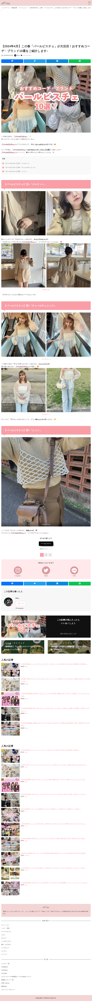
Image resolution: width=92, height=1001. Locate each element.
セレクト (4, 938)
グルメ (3, 935)
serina (26, 870)
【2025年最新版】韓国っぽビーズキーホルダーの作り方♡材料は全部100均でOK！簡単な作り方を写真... (53, 838)
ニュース (4, 954)
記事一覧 (20, 603)
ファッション (27, 55)
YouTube (4, 973)
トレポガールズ (6, 941)
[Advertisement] (46, 27)
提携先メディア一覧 (7, 980)
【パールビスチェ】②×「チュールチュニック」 (19, 167)
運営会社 (4, 986)
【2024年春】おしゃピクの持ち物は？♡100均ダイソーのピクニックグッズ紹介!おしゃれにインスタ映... (53, 868)
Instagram (19, 608)
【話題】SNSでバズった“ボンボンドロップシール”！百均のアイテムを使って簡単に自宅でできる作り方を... (54, 764)
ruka (26, 728)
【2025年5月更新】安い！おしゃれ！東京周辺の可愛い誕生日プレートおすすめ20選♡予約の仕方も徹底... (53, 853)
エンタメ (4, 951)
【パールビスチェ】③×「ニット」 (15, 171)
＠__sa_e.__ (46, 358)
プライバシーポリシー (8, 989)
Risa (26, 666)
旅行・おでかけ (6, 944)
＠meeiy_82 (46, 289)
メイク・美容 (5, 928)
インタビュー (5, 947)
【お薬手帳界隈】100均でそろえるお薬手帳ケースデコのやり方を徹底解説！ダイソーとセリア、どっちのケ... (54, 882)
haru (26, 884)
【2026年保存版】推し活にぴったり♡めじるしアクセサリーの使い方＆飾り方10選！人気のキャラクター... (54, 794)
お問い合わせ (5, 983)
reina (26, 684)
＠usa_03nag (46, 524)
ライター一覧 (5, 963)
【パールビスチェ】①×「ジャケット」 (16, 163)
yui (25, 811)
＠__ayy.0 (23, 233)
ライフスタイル (6, 931)
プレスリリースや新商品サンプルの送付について (16, 976)
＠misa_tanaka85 (68, 233)
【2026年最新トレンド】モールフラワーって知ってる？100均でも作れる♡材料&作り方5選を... (54, 664)
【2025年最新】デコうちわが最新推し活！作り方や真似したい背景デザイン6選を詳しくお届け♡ (51, 809)
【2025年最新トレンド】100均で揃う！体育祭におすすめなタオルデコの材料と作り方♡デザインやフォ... (53, 823)
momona (27, 855)
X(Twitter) (4, 970)
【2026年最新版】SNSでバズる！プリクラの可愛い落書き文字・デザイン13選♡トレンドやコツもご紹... (53, 779)
